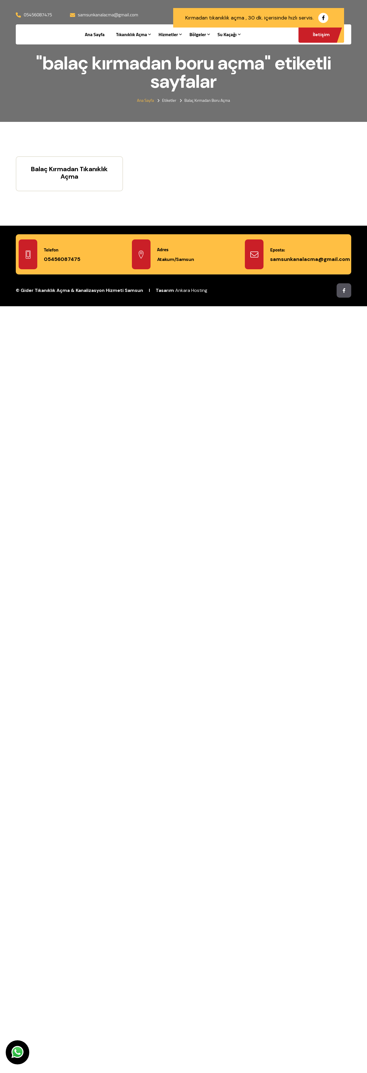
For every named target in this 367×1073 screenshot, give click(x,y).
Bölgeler (198, 34)
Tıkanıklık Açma (131, 34)
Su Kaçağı (227, 34)
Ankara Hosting (191, 290)
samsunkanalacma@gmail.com (108, 14)
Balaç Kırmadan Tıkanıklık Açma (69, 173)
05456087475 (38, 14)
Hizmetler (168, 34)
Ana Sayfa (95, 34)
